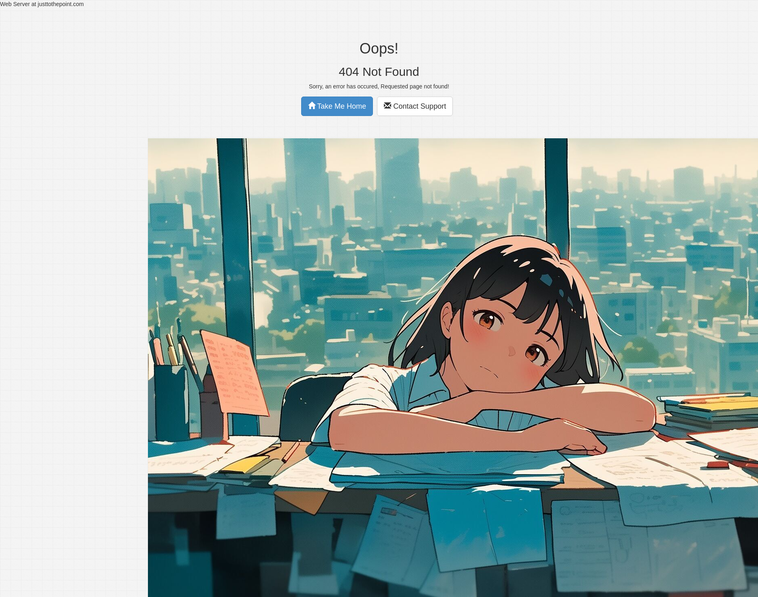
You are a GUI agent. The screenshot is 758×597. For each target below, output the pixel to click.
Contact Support (415, 105)
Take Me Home (337, 105)
